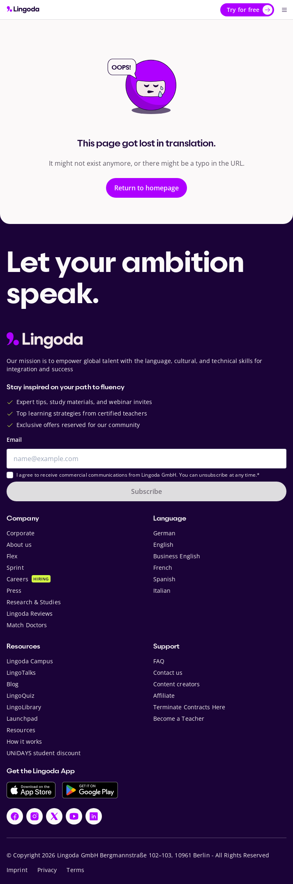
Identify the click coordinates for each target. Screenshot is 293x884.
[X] (54, 816)
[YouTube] (74, 816)
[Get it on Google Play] (90, 790)
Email (14, 439)
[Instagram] (34, 816)
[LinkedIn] (93, 816)
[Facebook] (15, 816)
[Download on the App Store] (31, 790)
